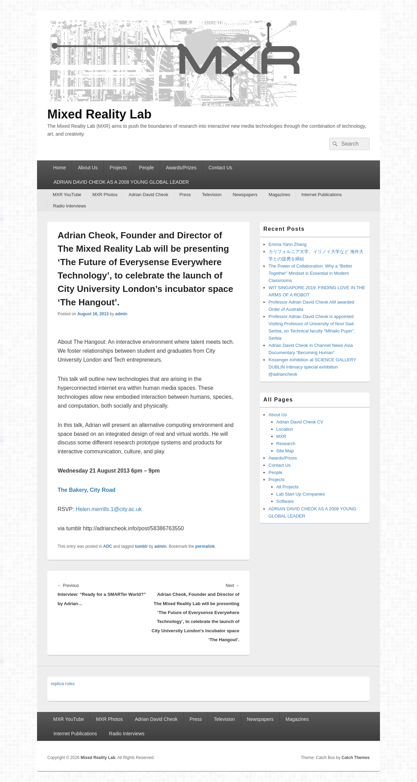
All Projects (287, 486)
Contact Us (220, 167)
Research (286, 443)
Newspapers (245, 194)
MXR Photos (105, 194)
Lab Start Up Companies (300, 494)
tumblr (141, 546)
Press (185, 194)
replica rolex (63, 683)
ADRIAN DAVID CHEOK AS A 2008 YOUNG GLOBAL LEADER (121, 182)
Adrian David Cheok (148, 194)
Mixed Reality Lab (99, 114)
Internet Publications (321, 194)
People (146, 167)
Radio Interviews (69, 205)
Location (284, 429)
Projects (118, 167)
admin (121, 313)
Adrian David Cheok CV (299, 421)
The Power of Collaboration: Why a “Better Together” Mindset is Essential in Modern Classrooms (310, 273)
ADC (107, 546)
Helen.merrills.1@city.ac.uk (108, 509)
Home (59, 167)
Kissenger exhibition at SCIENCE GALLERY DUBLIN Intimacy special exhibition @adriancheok (312, 367)
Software (285, 501)
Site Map (285, 450)
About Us (88, 167)
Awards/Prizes (181, 167)
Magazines (279, 194)
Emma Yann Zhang (288, 244)
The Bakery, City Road (87, 490)
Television (212, 194)
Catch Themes (356, 757)
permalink (205, 546)
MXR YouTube (67, 194)
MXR (281, 436)
